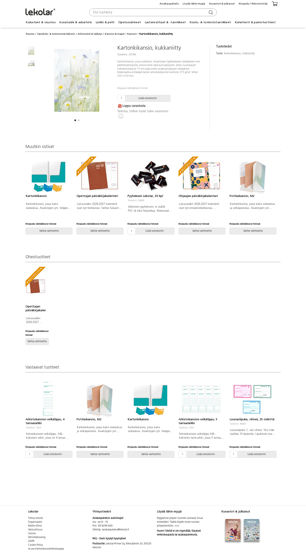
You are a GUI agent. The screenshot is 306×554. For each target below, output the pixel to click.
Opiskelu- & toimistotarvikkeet (56, 33)
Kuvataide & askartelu (75, 22)
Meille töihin (35, 526)
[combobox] (152, 12)
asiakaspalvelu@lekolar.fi (115, 529)
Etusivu (30, 33)
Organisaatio (35, 522)
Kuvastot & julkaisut (222, 3)
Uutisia (32, 533)
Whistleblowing (36, 537)
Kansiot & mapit (115, 33)
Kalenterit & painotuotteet (255, 22)
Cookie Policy (35, 545)
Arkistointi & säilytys (90, 33)
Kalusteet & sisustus (41, 22)
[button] (75, 120)
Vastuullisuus (35, 529)
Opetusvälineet (129, 22)
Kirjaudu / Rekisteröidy (253, 3)
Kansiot (132, 33)
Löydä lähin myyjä (194, 3)
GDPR (31, 541)
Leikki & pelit (105, 22)
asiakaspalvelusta (187, 535)
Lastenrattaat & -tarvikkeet (165, 22)
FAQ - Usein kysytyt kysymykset (109, 538)
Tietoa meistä (35, 518)
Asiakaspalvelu (169, 3)
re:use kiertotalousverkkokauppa (46, 549)
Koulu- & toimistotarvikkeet (210, 22)
